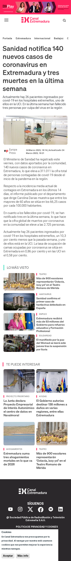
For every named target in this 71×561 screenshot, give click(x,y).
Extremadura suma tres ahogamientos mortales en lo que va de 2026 (18, 459)
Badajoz (58, 38)
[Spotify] (51, 509)
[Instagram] (20, 509)
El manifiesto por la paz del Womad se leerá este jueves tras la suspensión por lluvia (51, 345)
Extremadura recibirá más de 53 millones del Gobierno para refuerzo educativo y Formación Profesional (50, 324)
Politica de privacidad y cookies (37, 526)
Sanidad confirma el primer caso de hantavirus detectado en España (50, 303)
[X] (30, 509)
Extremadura (23, 38)
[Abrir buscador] (64, 20)
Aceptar (8, 555)
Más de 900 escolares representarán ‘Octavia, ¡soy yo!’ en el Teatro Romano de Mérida (50, 283)
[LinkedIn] (60, 509)
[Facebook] (40, 509)
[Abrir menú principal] (6, 20)
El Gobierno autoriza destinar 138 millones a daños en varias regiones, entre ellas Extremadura (51, 407)
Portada (7, 38)
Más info (22, 555)
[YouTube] (10, 509)
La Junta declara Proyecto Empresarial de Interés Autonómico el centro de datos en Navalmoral (19, 407)
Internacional (42, 38)
